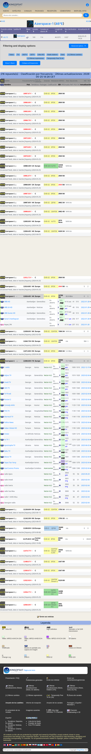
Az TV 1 (7, 439)
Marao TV (7, 457)
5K (33, 341)
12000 (60, 340)
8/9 (63, 562)
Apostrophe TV (9, 445)
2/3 (59, 342)
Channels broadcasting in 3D (73, 711)
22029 (60, 165)
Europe (37, 166)
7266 (60, 331)
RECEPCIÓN (52, 11)
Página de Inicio (19, 670)
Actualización (85, 84)
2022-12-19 (85, 367)
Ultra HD (41, 55)
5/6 (63, 94)
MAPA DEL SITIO (80, 11)
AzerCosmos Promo (11, 468)
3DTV (32, 55)
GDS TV (7, 388)
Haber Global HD (10, 428)
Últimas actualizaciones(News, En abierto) (32, 688)
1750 (60, 509)
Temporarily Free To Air (55, 58)
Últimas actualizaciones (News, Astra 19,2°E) (75, 688)
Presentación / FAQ (12, 678)
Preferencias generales (34, 679)
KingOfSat (80, 750)
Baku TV (7, 451)
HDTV (25, 55)
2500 (60, 94)
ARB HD (7, 301)
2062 (60, 203)
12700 (60, 295)
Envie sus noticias (47, 617)
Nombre (7, 84)
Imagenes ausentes (33, 710)
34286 (60, 591)
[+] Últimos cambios (75, 55)
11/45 (60, 593)
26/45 (60, 606)
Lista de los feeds (34, 721)
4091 (60, 604)
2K (33, 185)
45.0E (88, 21)
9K (33, 509)
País (28, 84)
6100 (60, 231)
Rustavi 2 (7, 399)
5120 (60, 580)
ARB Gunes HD (9, 313)
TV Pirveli (7, 394)
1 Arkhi (7, 367)
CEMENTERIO (65, 11)
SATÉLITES (16, 11)
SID (59, 84)
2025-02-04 (85, 375)
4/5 (63, 211)
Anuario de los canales (54, 703)
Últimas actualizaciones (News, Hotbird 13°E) (54, 688)
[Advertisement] (45, 257)
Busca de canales (74, 695)
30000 (60, 360)
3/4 (63, 203)
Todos (11, 55)
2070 (60, 220)
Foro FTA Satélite (34, 725)
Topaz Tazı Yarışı (10, 462)
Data (62, 55)
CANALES (28, 11)
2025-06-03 (85, 445)
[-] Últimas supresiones (36, 58)
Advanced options (78, 46)
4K (33, 203)
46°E (59, 24)
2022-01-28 (85, 301)
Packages (70, 703)
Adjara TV (7, 375)
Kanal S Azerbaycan (11, 319)
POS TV (7, 411)
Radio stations (52, 55)
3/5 (63, 518)
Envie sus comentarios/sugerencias (76, 679)
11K (33, 528)
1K (33, 166)
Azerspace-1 (43, 24)
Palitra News (9, 422)
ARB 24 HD (8, 307)
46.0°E (5, 37)
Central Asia (37, 539)
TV (18, 55)
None (60, 167)
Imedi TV (7, 382)
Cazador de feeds (34, 723)
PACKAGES (39, 11)
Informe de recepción (33, 703)
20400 (61, 527)
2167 (60, 562)
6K (33, 331)
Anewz (6, 434)
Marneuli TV (8, 417)
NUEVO (6, 11)
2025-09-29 (85, 474)
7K (33, 361)
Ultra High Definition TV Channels (54, 711)
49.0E (3, 21)
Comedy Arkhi (9, 405)
